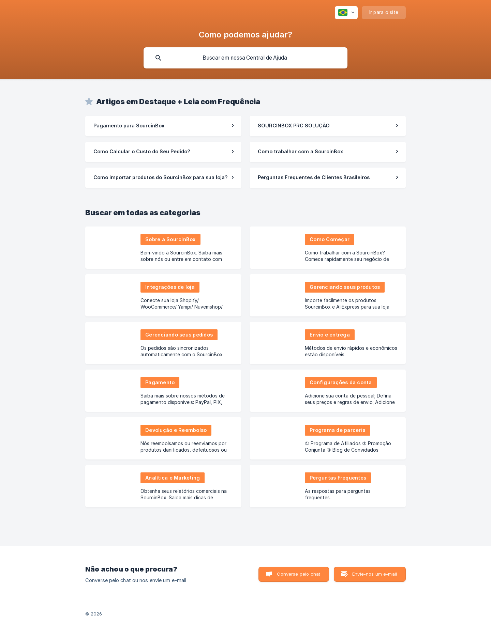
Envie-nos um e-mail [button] (374, 574)
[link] (163, 126)
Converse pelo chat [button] (298, 574)
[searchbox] (245, 57)
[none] (346, 12)
